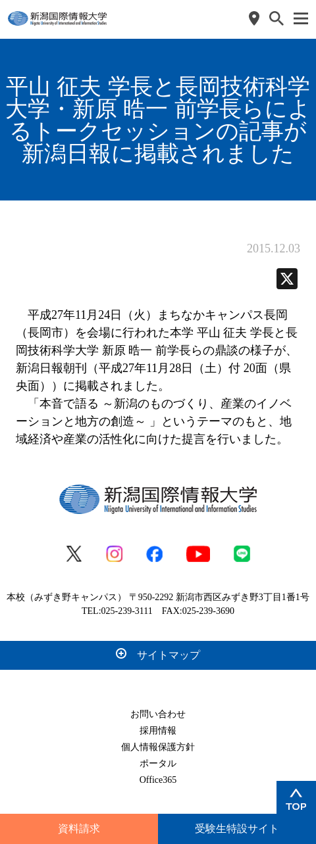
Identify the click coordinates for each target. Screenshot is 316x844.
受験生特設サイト (237, 828)
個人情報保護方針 (158, 747)
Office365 (158, 780)
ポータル (158, 763)
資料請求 (79, 828)
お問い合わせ (158, 714)
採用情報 (158, 731)
